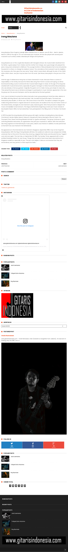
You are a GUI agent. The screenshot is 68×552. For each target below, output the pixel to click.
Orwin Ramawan (7, 336)
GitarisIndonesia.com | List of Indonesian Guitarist (33, 10)
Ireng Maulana (11, 33)
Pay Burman (14, 281)
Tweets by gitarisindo (7, 188)
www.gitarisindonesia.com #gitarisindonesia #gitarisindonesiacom (21, 243)
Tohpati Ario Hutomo (17, 273)
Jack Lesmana (15, 265)
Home (3, 28)
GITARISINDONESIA (18, 246)
